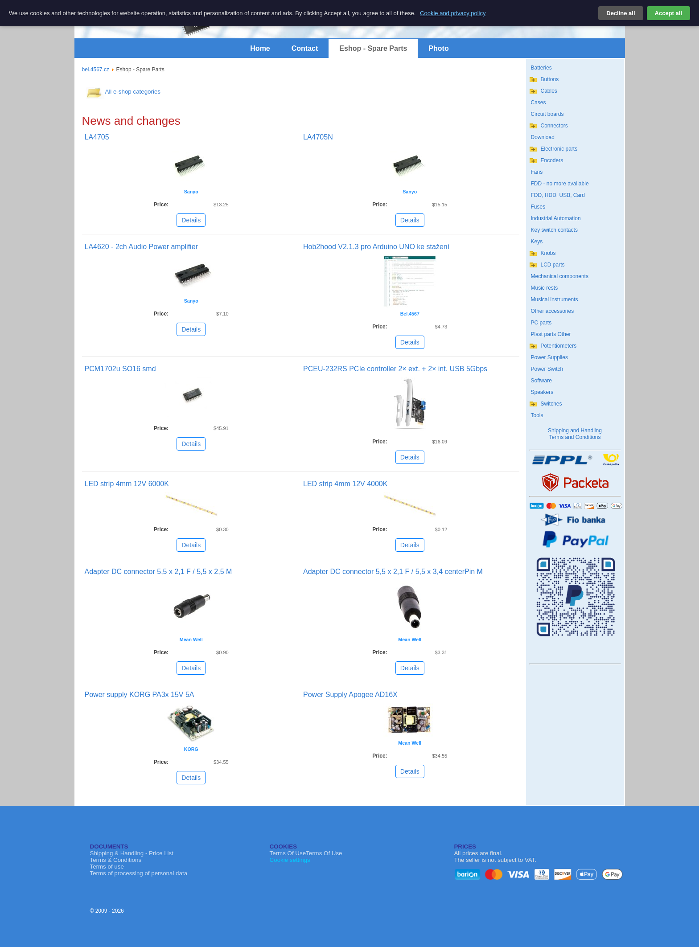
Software (541, 380)
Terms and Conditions (574, 437)
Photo (438, 48)
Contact (305, 48)
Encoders (552, 160)
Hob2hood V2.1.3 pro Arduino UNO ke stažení (376, 246)
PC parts (541, 323)
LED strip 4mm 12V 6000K (127, 484)
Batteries (541, 68)
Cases (538, 102)
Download (543, 137)
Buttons (550, 79)
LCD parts (553, 265)
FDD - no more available (560, 183)
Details (191, 220)
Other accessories (552, 311)
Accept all (668, 13)
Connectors (554, 126)
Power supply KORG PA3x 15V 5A (139, 694)
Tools (537, 415)
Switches (551, 404)
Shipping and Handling (575, 430)
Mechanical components (559, 276)
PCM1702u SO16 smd (120, 369)
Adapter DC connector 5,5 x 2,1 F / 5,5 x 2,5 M (158, 571)
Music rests (544, 288)
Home (260, 48)
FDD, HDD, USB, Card (558, 195)
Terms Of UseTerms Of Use (306, 853)
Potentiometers (559, 346)
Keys (537, 241)
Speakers (542, 392)
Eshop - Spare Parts (373, 48)
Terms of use (107, 866)
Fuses (538, 207)
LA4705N (318, 137)
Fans (537, 172)
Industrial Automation (556, 218)
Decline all (620, 13)
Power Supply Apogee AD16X (350, 694)
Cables (549, 91)
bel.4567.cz (95, 69)
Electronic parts (559, 149)
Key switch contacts (554, 230)
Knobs (548, 253)
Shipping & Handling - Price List (131, 853)
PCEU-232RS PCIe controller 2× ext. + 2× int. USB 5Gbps (395, 369)
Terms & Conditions (116, 860)
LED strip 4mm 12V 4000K (345, 484)
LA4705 (97, 137)
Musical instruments (554, 299)
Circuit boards (547, 114)
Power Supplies (549, 357)
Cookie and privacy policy (452, 13)
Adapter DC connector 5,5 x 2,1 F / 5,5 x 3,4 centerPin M (393, 571)
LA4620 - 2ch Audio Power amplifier (141, 246)
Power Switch (547, 369)
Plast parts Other (551, 334)
